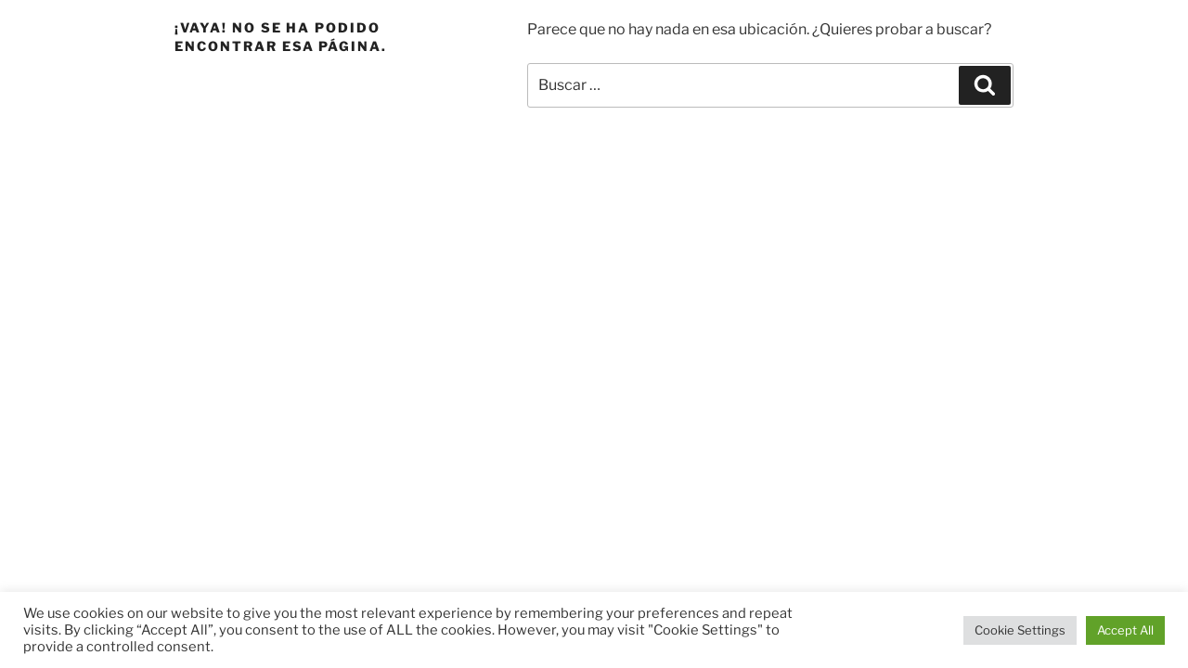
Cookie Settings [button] (1020, 630)
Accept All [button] (1125, 630)
